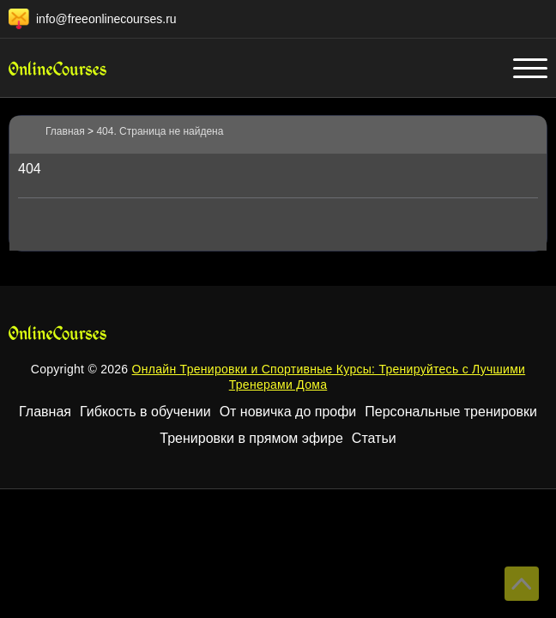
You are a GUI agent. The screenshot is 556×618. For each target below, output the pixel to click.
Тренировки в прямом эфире (251, 438)
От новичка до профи (288, 411)
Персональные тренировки (451, 411)
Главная (45, 411)
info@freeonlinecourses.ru (106, 19)
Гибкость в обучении (145, 411)
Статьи (374, 438)
